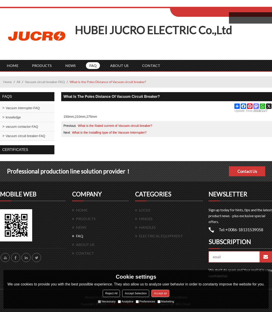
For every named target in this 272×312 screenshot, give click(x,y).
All (18, 82)
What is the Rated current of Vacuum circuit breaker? (115, 126)
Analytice (126, 301)
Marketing (166, 301)
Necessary (106, 301)
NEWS (70, 65)
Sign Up (207, 5)
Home (7, 82)
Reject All (111, 293)
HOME (12, 65)
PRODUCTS (42, 65)
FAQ (93, 65)
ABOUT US (119, 65)
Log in (198, 5)
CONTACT (151, 65)
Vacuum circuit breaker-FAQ (45, 82)
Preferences (145, 301)
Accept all (160, 293)
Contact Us (247, 171)
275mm (91, 116)
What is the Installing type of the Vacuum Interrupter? (109, 132)
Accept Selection (136, 293)
